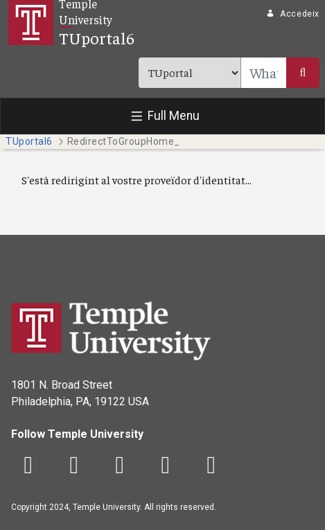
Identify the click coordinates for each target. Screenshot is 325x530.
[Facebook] (28, 466)
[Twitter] (74, 466)
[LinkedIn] (211, 466)
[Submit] (302, 73)
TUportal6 (96, 37)
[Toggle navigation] (162, 116)
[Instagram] (120, 466)
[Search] (263, 73)
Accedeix (292, 14)
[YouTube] (165, 466)
